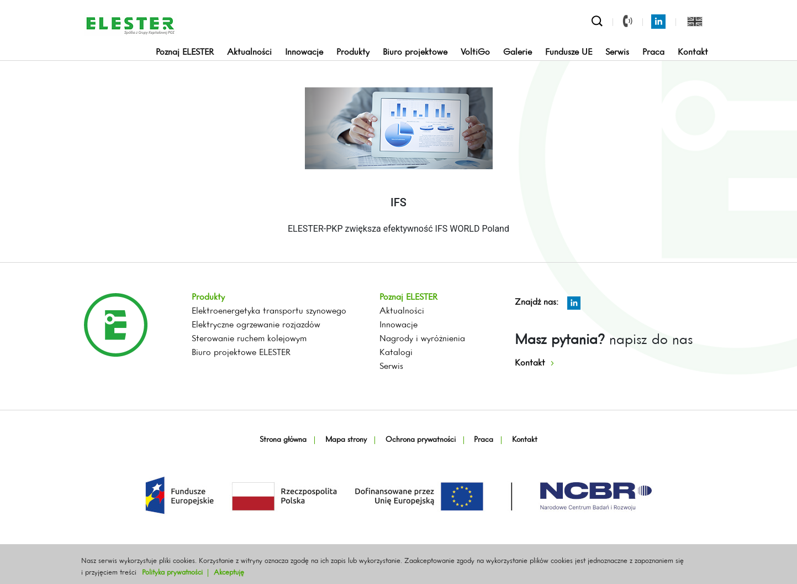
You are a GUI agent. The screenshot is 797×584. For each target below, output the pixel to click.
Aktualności (249, 52)
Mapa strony (346, 440)
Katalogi (396, 352)
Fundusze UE (568, 52)
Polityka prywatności (172, 572)
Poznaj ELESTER (185, 52)
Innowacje (304, 52)
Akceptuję (229, 572)
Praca (653, 52)
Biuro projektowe (415, 52)
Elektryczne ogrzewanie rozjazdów (256, 325)
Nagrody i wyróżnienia (422, 339)
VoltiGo (475, 52)
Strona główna (283, 440)
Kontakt (693, 52)
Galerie (517, 52)
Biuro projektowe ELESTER (241, 352)
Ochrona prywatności (421, 440)
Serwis (617, 52)
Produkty (353, 52)
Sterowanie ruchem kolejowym (249, 339)
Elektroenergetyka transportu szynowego (269, 311)
